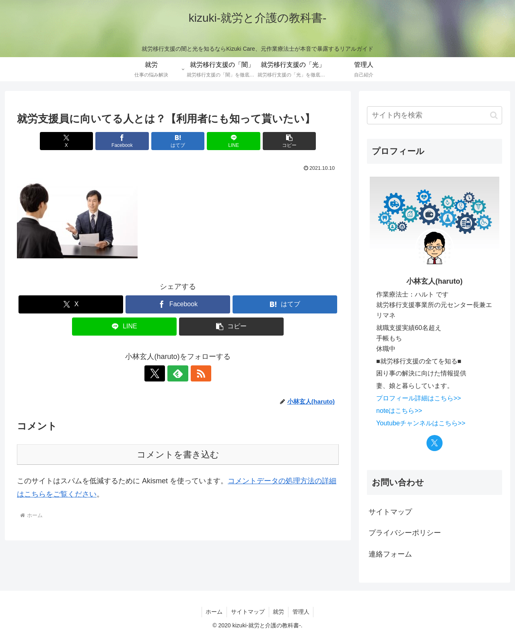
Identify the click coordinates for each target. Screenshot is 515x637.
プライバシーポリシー (405, 533)
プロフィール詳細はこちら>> (418, 398)
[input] (434, 115)
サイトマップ (390, 512)
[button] (286, 141)
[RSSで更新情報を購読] (196, 373)
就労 (278, 611)
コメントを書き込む (178, 454)
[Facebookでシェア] (124, 141)
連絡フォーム (390, 554)
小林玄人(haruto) (434, 281)
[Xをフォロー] (159, 373)
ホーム (214, 611)
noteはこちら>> (399, 410)
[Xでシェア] (69, 141)
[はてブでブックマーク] (178, 141)
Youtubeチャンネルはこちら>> (421, 423)
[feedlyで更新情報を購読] (178, 373)
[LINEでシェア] (232, 141)
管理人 (301, 611)
